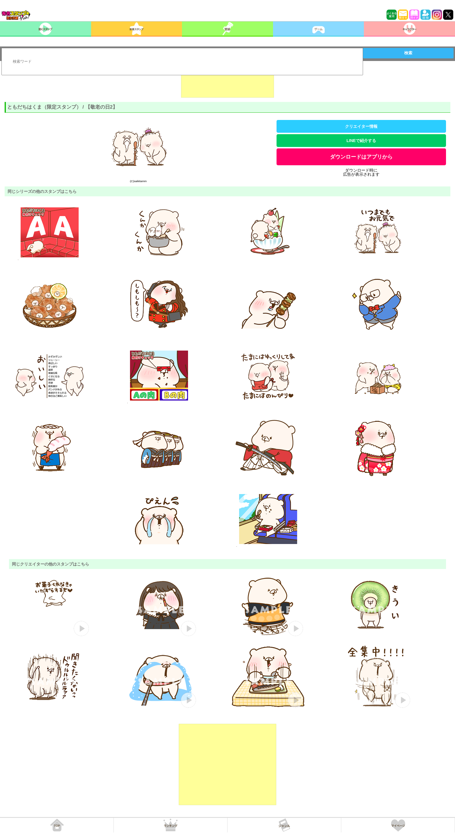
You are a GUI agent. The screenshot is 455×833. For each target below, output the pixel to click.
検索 (408, 53)
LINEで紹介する (361, 140)
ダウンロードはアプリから (361, 157)
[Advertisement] (227, 83)
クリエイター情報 (361, 126)
